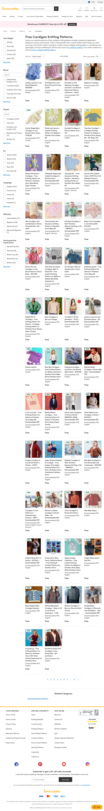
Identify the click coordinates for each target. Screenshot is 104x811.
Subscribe (65, 779)
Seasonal (79, 16)
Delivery (9, 729)
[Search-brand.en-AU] (13, 75)
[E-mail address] (45, 779)
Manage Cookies (60, 747)
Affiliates (57, 724)
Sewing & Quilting (52, 16)
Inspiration (35, 752)
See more (6, 62)
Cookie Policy (59, 743)
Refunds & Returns (12, 733)
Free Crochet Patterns (39, 743)
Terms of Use (10, 715)
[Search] (56, 8)
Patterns (22, 31)
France (70, 807)
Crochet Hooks (36, 724)
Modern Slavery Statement (64, 738)
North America (56, 807)
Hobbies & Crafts (67, 16)
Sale (86, 16)
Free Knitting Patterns (39, 733)
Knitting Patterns (37, 729)
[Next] (78, 679)
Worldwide (48, 807)
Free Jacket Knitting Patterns (38, 699)
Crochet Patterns (37, 738)
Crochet (20, 16)
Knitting (12, 16)
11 (74, 679)
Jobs (55, 733)
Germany (64, 807)
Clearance (35, 757)
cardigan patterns (76, 47)
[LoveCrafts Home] (52, 791)
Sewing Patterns (37, 747)
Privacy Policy (11, 724)
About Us (57, 715)
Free (30, 31)
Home (4, 16)
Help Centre (10, 743)
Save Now (73, 24)
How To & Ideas (96, 16)
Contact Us (58, 719)
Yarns (33, 715)
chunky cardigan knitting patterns (43, 50)
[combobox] (38, 8)
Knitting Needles (37, 719)
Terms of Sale (11, 719)
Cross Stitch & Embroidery (34, 16)
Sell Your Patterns (60, 729)
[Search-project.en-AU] (13, 114)
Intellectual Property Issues (16, 738)
